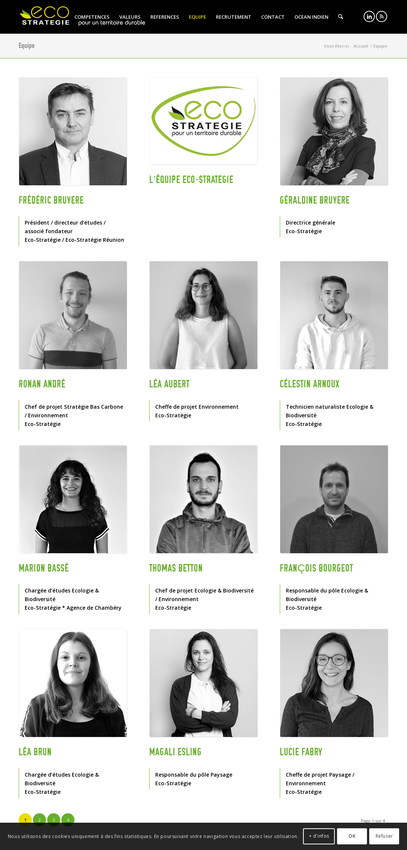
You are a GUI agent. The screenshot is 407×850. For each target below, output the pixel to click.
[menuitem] (92, 17)
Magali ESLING (175, 752)
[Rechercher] (340, 17)
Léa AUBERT (169, 384)
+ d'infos (319, 836)
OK (352, 836)
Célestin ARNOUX (310, 384)
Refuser (384, 836)
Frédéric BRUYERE (51, 200)
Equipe (26, 45)
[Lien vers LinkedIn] (369, 16)
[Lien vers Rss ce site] (381, 16)
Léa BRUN (35, 752)
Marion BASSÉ (44, 568)
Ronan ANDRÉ (42, 384)
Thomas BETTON (176, 568)
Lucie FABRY (301, 752)
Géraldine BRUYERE (315, 200)
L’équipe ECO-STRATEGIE (191, 179)
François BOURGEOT (316, 568)
